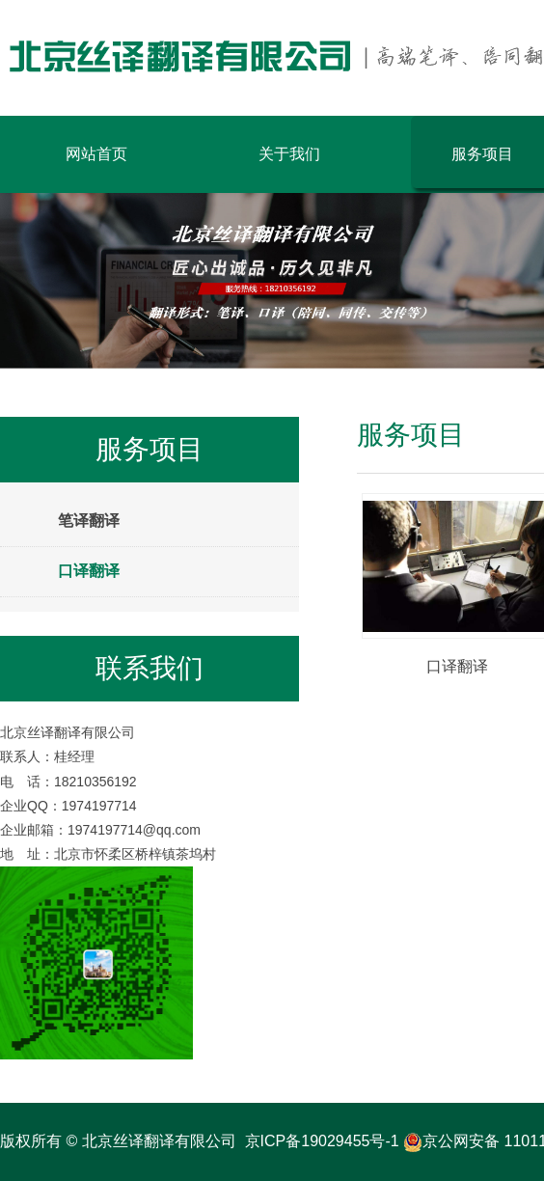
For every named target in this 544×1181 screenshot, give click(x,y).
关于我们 (289, 154)
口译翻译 (89, 571)
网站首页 (96, 154)
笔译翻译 (89, 520)
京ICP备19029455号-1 (322, 1141)
